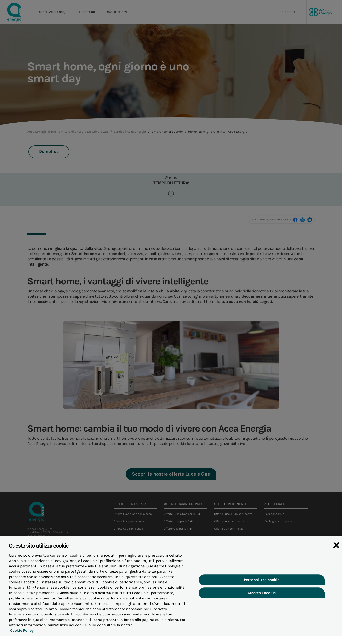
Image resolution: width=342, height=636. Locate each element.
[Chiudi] (336, 547)
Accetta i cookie (261, 594)
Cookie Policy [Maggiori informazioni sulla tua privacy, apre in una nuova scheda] (20, 632)
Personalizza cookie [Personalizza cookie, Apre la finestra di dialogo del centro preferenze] (261, 581)
